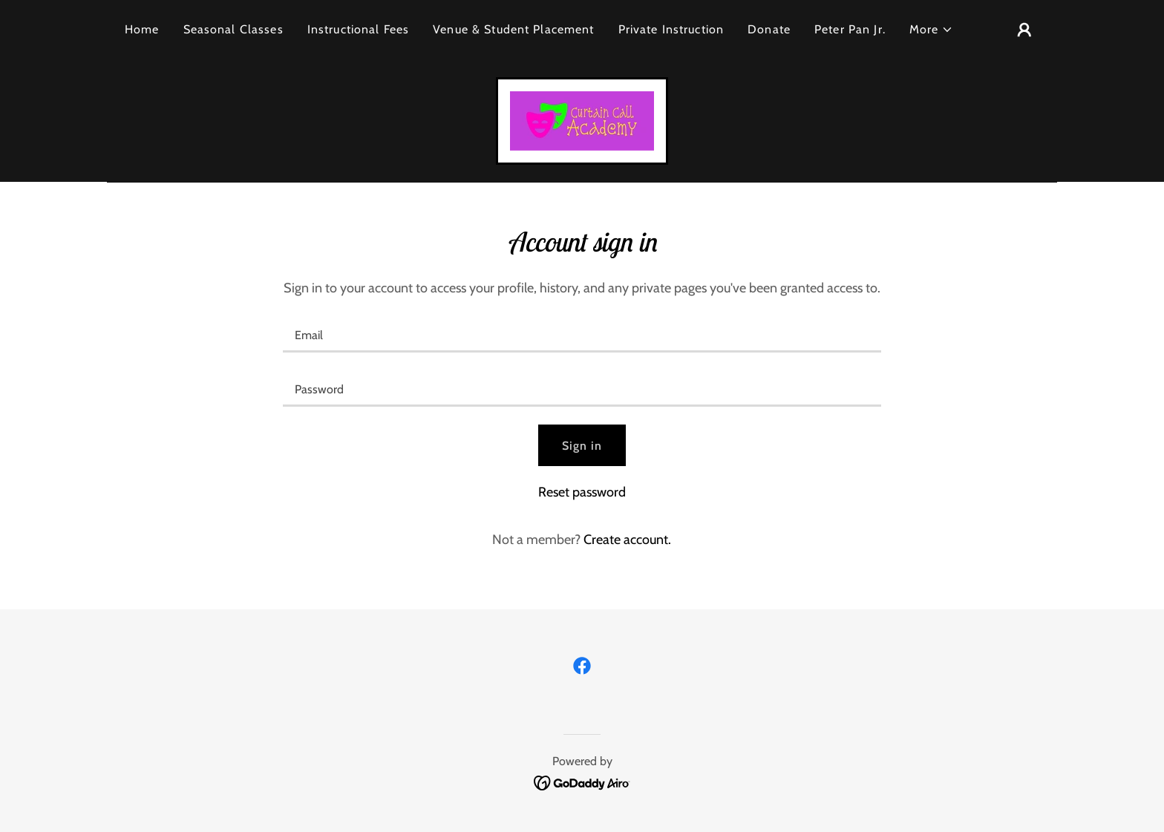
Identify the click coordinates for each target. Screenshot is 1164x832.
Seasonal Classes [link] (233, 29)
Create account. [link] (627, 539)
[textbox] (581, 334)
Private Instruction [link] (671, 29)
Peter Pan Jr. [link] (850, 29)
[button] (931, 30)
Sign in (582, 446)
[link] (582, 119)
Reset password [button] (582, 492)
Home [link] (142, 29)
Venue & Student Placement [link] (513, 29)
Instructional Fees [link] (358, 29)
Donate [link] (769, 29)
